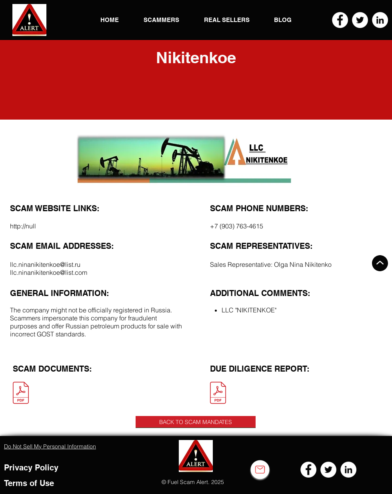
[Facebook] (340, 20)
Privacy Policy (31, 467)
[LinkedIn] (380, 20)
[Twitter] (360, 20)
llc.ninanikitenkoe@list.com (48, 272)
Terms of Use (29, 483)
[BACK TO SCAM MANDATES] (196, 422)
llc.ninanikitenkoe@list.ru (45, 264)
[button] (29, 20)
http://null (23, 226)
